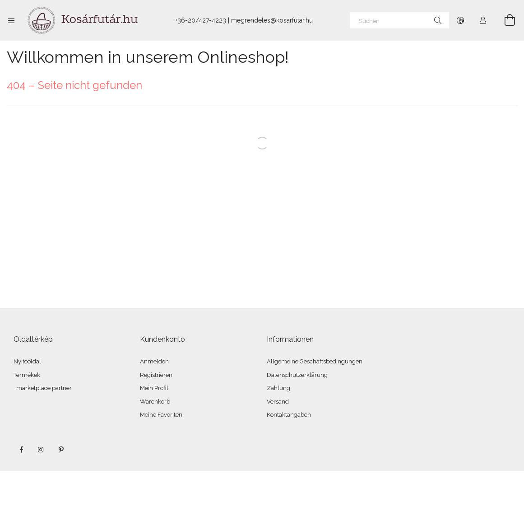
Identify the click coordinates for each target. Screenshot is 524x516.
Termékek (27, 375)
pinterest (61, 449)
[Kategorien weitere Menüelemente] (11, 20)
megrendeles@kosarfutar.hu (272, 20)
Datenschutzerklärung (297, 375)
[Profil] (483, 20)
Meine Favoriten (161, 414)
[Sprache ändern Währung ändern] (460, 20)
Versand (278, 401)
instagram (41, 449)
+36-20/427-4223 (200, 20)
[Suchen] (399, 20)
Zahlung (278, 388)
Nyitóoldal (27, 361)
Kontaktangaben (289, 414)
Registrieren (156, 375)
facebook (21, 449)
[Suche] (438, 20)
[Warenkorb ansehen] (504, 20)
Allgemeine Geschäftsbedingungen (314, 361)
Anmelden (154, 361)
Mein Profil (154, 388)
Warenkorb (155, 401)
